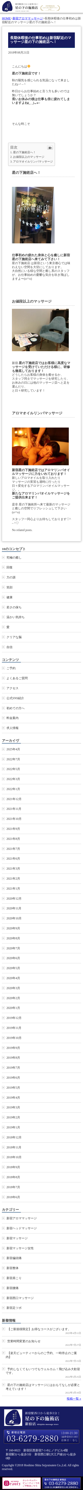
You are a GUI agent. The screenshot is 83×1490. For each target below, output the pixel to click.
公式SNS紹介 (15, 698)
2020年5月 (13, 968)
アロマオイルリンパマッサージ (33, 161)
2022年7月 (13, 759)
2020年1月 (13, 1007)
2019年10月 (14, 1037)
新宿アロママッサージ (28, 18)
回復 (9, 567)
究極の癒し (14, 557)
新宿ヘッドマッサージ (21, 1228)
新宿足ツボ (14, 1307)
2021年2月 (13, 878)
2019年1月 (13, 1127)
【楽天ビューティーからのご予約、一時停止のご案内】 (41, 1355)
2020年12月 (14, 898)
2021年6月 (13, 858)
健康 (9, 597)
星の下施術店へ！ (24, 152)
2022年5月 (13, 769)
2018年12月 (14, 1137)
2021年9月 (13, 828)
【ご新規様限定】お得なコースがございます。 (39, 1329)
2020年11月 (13, 908)
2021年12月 (14, 799)
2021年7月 (13, 848)
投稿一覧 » (74, 1398)
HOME (6, 18)
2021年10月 (14, 818)
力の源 (11, 577)
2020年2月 (13, 998)
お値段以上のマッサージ (28, 156)
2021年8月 (13, 838)
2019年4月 (13, 1097)
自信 (9, 647)
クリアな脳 (14, 637)
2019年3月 (13, 1107)
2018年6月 (13, 1197)
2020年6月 (13, 958)
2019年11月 (13, 1027)
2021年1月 (13, 888)
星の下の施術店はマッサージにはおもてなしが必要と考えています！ (43, 1386)
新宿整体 (12, 1268)
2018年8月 (13, 1177)
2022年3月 (13, 779)
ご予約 (11, 668)
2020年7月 (13, 948)
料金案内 (12, 718)
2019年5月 (13, 1087)
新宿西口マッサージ (20, 1298)
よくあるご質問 (17, 678)
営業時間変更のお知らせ (24, 1341)
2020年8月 (13, 938)
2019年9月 (13, 1047)
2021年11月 (13, 808)
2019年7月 (13, 1067)
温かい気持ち (15, 617)
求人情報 (12, 728)
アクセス (12, 688)
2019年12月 (14, 1017)
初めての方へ (15, 708)
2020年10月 (14, 918)
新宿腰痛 (12, 1288)
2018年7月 (13, 1187)
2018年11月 (13, 1147)
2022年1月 (13, 789)
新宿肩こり (14, 1278)
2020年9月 (13, 928)
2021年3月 (13, 868)
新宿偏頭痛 (14, 1258)
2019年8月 (13, 1057)
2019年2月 (13, 1117)
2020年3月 (13, 988)
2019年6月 (13, 1077)
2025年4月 (13, 749)
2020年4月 (13, 978)
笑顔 (9, 587)
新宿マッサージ (17, 1238)
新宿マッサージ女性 (20, 1248)
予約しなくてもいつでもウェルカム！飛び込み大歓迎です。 (43, 1371)
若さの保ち (14, 607)
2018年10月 (14, 1157)
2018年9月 (13, 1167)
